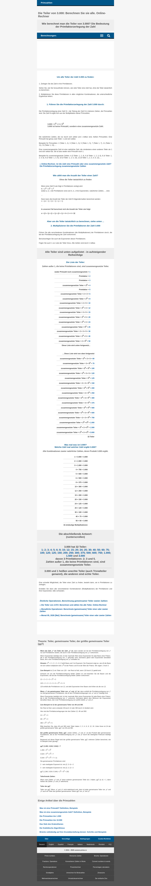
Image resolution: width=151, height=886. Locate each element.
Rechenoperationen (50, 867)
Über (46, 839)
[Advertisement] (75, 54)
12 (89, 308)
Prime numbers (50, 856)
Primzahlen (46, 3)
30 (89, 331)
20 (89, 317)
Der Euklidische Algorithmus (52, 828)
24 (89, 322)
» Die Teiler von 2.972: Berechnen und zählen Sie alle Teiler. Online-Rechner (73, 605)
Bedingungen (85, 839)
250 (93, 393)
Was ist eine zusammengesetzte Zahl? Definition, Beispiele (65, 812)
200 (93, 388)
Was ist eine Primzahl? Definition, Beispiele (59, 808)
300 (93, 398)
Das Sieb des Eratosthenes (51, 824)
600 (93, 413)
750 (93, 418)
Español (61, 844)
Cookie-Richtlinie (104, 839)
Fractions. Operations (49, 861)
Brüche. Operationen (101, 856)
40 (89, 336)
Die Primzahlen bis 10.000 (51, 820)
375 (93, 403)
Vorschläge (66, 839)
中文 (110, 844)
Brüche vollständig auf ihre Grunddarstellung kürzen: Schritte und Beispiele (73, 832)
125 (93, 378)
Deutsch (42, 844)
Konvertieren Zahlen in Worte (75, 861)
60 (93, 358)
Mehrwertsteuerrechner (50, 878)
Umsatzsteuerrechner (75, 878)
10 (89, 303)
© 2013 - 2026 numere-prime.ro (75, 850)
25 (89, 327)
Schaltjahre (50, 873)
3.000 (92, 432)
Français (70, 844)
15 (89, 312)
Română (101, 844)
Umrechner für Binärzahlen (75, 873)
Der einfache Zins (101, 878)
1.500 (92, 427)
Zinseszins (101, 873)
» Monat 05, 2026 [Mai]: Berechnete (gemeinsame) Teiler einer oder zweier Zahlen (75, 615)
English (51, 844)
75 (93, 363)
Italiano (80, 844)
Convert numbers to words (101, 861)
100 (93, 368)
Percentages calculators (101, 867)
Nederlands (91, 844)
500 (93, 408)
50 (89, 341)
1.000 (92, 423)
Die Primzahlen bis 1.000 (50, 816)
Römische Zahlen (76, 856)
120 (93, 373)
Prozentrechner (75, 867)
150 (93, 383)
